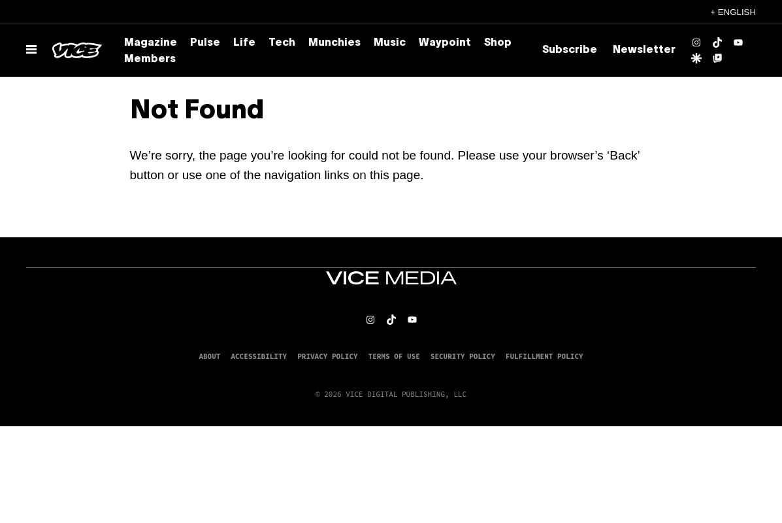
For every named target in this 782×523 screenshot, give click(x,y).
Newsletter (644, 50)
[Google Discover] (696, 58)
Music (390, 43)
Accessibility (259, 356)
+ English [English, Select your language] (733, 12)
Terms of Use (394, 356)
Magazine (150, 43)
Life (244, 43)
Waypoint (445, 43)
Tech (282, 43)
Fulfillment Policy (544, 356)
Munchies (334, 43)
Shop (498, 43)
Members (150, 59)
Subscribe (569, 50)
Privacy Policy (327, 356)
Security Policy (463, 356)
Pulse (205, 43)
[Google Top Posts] (717, 58)
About (209, 356)
